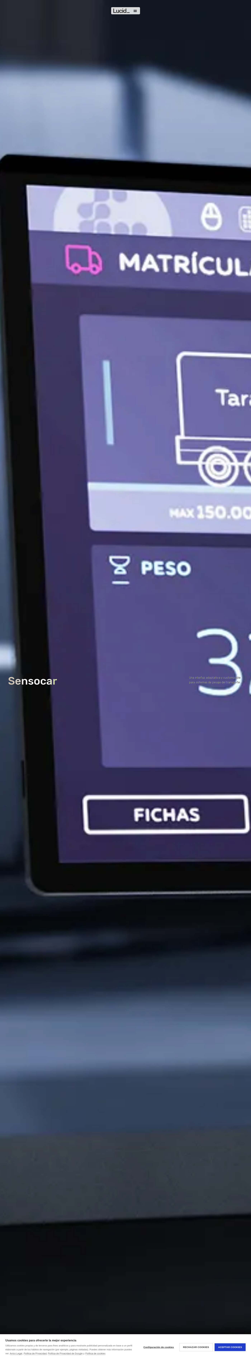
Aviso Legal (16, 1353)
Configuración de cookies (158, 1347)
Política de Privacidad (35, 1353)
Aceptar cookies (230, 1347)
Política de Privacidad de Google (65, 1353)
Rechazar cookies (196, 1347)
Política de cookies (95, 1353)
